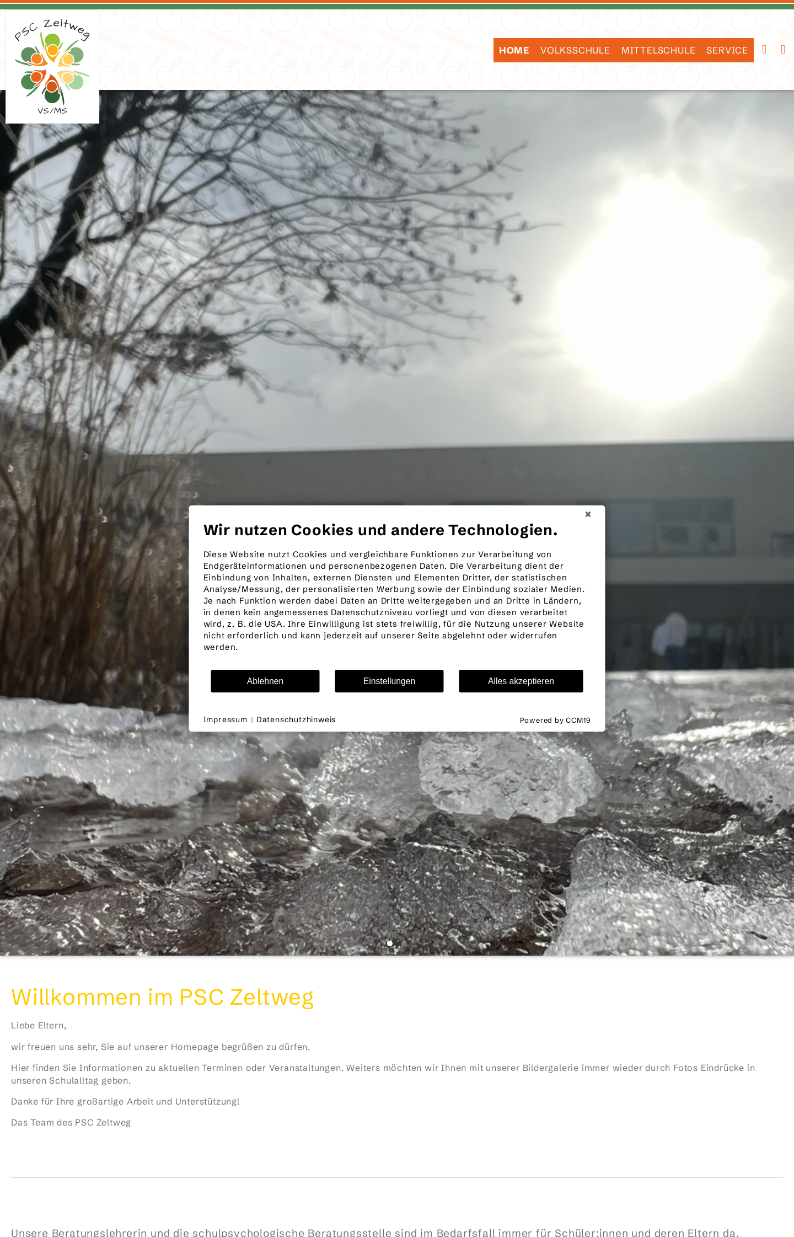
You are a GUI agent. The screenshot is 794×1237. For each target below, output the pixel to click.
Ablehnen (265, 681)
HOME (514, 50)
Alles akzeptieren (521, 681)
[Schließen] (588, 514)
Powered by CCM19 (555, 720)
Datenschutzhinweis (296, 719)
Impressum (225, 719)
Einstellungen (389, 681)
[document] (397, 594)
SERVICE (727, 50)
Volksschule (575, 50)
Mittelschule (658, 50)
